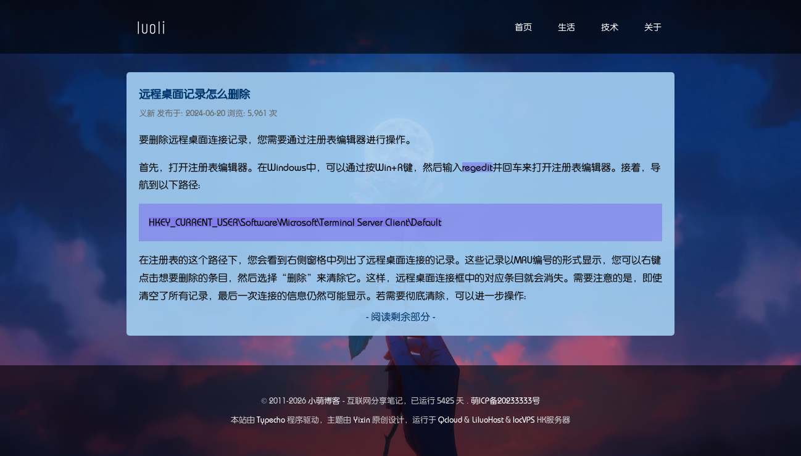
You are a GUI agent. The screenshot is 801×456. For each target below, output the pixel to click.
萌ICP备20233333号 (505, 401)
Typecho (271, 420)
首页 (523, 27)
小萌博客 (324, 401)
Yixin (362, 420)
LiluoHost (488, 420)
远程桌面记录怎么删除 (194, 94)
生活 (566, 27)
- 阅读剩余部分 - (400, 316)
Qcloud (450, 420)
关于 (653, 27)
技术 (609, 27)
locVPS (524, 420)
